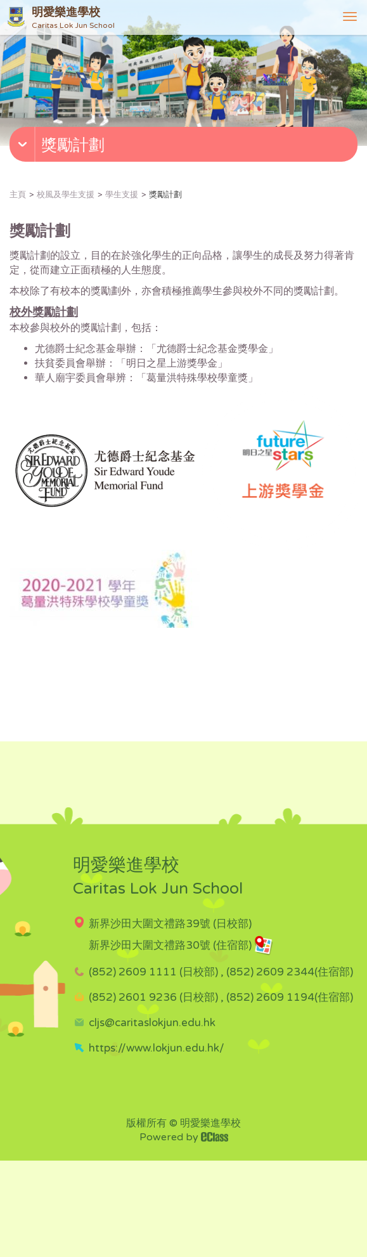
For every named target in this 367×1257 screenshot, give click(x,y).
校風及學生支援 (65, 195)
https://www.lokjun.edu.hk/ (156, 1048)
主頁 (18, 195)
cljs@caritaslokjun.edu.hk (152, 1022)
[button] (185, 147)
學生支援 (121, 195)
